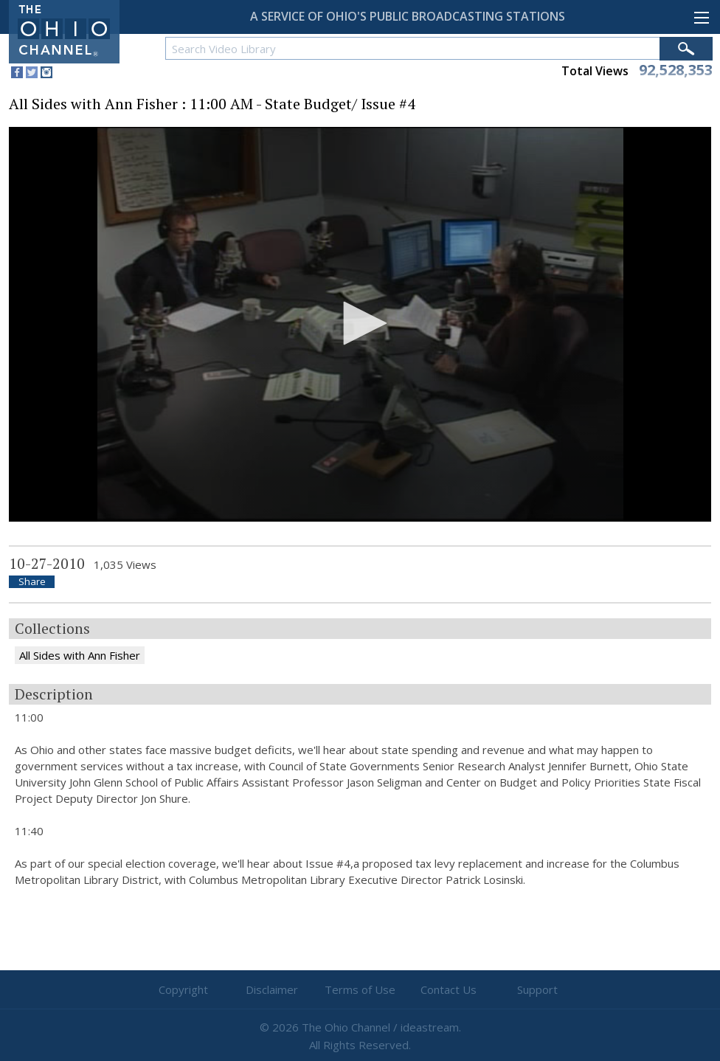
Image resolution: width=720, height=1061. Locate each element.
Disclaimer (272, 989)
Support (537, 989)
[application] (360, 324)
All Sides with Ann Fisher (79, 655)
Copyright (183, 989)
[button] (360, 323)
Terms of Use (360, 989)
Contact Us (448, 989)
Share (32, 582)
